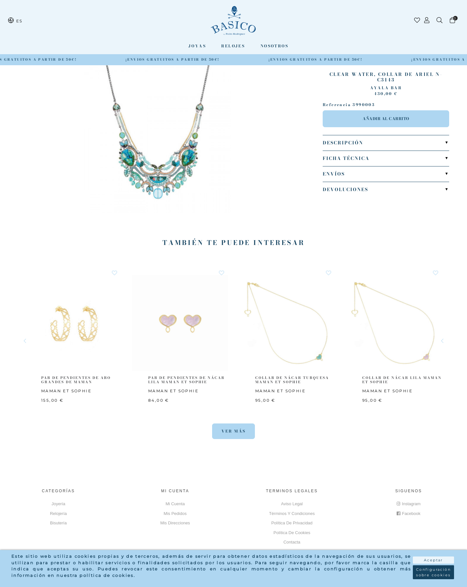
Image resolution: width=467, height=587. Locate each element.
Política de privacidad (291, 522)
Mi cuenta (175, 503)
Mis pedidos (175, 513)
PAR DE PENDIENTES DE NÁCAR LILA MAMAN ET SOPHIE (186, 380)
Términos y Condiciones (292, 513)
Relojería (58, 513)
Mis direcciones (175, 522)
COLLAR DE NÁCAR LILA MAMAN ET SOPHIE (402, 380)
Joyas (197, 46)
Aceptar (433, 560)
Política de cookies (291, 532)
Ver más (234, 431)
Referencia (337, 105)
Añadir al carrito (386, 119)
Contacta (291, 542)
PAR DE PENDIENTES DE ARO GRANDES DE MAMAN (76, 380)
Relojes (233, 46)
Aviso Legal (292, 503)
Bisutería (58, 522)
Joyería (59, 503)
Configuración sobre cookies (433, 572)
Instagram (409, 503)
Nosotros (274, 46)
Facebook (408, 513)
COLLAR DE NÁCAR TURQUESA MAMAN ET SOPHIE (292, 380)
